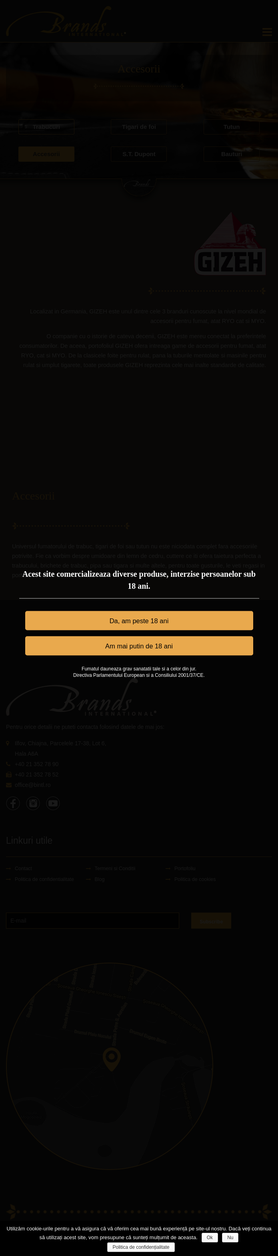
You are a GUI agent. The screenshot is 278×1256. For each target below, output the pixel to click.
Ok (210, 1237)
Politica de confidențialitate (140, 1247)
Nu (230, 1237)
